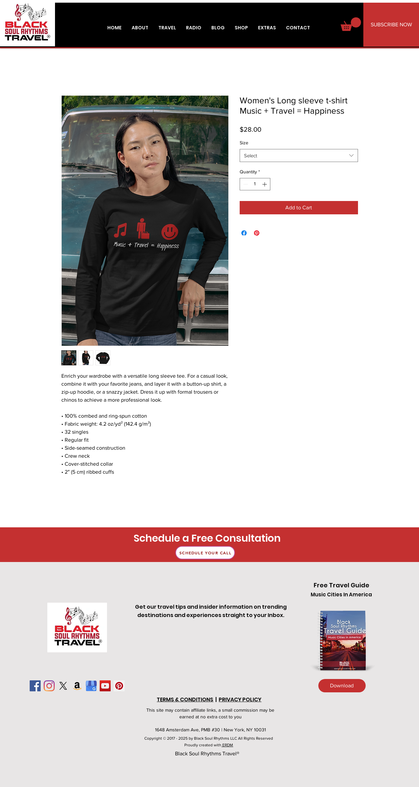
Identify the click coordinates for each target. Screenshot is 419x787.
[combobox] (299, 155)
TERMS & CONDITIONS (185, 699)
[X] (63, 685)
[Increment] (265, 184)
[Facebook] (35, 685)
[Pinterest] (119, 685)
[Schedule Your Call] (205, 552)
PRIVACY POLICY (240, 699)
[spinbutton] (255, 184)
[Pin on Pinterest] (257, 233)
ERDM (227, 745)
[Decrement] (245, 184)
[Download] (342, 685)
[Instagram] (49, 685)
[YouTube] (105, 685)
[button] (267, 27)
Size (244, 142)
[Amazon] (77, 685)
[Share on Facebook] (244, 233)
